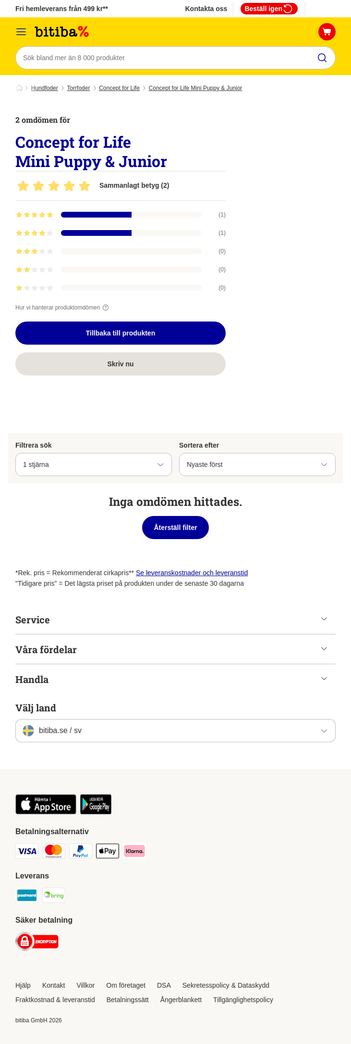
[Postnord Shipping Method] (26, 897)
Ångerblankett (181, 1000)
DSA (164, 985)
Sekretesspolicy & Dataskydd (225, 985)
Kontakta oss (206, 9)
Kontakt (53, 985)
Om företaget (125, 985)
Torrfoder (78, 88)
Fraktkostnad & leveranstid (55, 1000)
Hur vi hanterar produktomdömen (63, 307)
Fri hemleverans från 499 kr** (61, 9)
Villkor (85, 985)
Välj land (35, 707)
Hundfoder (44, 88)
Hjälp (23, 985)
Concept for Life (119, 88)
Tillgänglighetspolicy (243, 1000)
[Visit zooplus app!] (45, 812)
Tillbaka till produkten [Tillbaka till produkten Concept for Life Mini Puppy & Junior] (120, 333)
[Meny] (21, 31)
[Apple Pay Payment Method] (107, 852)
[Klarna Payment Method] (134, 852)
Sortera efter (199, 445)
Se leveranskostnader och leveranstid (192, 573)
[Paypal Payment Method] (80, 852)
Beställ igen (269, 8)
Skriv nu (120, 364)
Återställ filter (175, 527)
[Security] (37, 943)
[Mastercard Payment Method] (53, 852)
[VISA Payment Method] (26, 852)
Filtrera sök (33, 445)
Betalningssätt (128, 1000)
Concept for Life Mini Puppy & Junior (195, 88)
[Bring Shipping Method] (53, 897)
